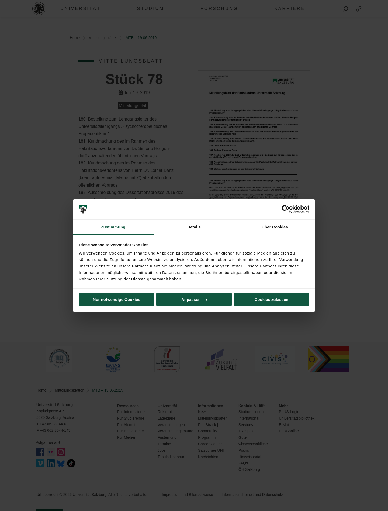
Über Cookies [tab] (275, 227)
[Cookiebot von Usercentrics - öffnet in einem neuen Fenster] (285, 209)
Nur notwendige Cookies (116, 299)
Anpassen (194, 299)
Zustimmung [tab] (113, 227)
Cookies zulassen (272, 299)
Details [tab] (194, 227)
